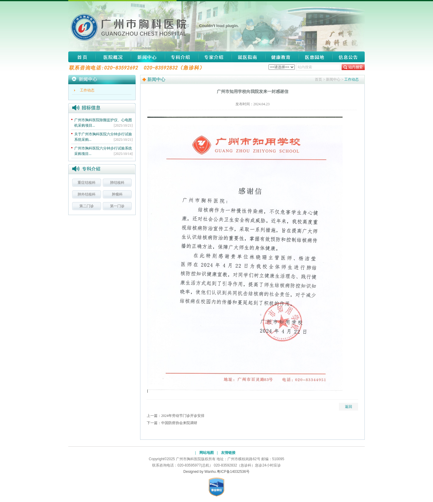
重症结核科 (87, 182)
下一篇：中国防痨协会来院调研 (172, 423)
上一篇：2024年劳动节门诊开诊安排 (175, 416)
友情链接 (228, 453)
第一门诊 (117, 206)
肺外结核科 (87, 194)
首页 (318, 79)
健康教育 (282, 56)
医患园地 (315, 56)
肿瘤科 (117, 194)
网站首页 (81, 56)
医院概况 (113, 56)
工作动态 (87, 90)
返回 (348, 407)
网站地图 (206, 453)
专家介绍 (215, 56)
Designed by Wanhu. (200, 472)
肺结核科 (117, 182)
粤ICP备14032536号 (233, 472)
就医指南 (248, 56)
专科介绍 (181, 56)
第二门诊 (86, 206)
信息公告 (347, 56)
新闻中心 (148, 56)
